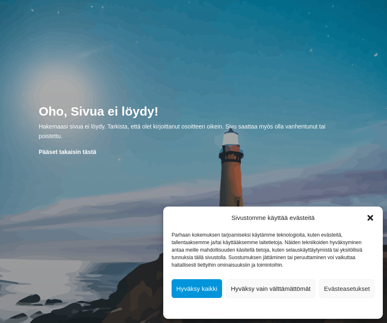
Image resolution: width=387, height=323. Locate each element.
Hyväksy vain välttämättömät (271, 288)
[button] (370, 218)
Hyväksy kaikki (196, 288)
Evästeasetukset (347, 288)
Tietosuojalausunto (290, 307)
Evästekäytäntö (248, 307)
